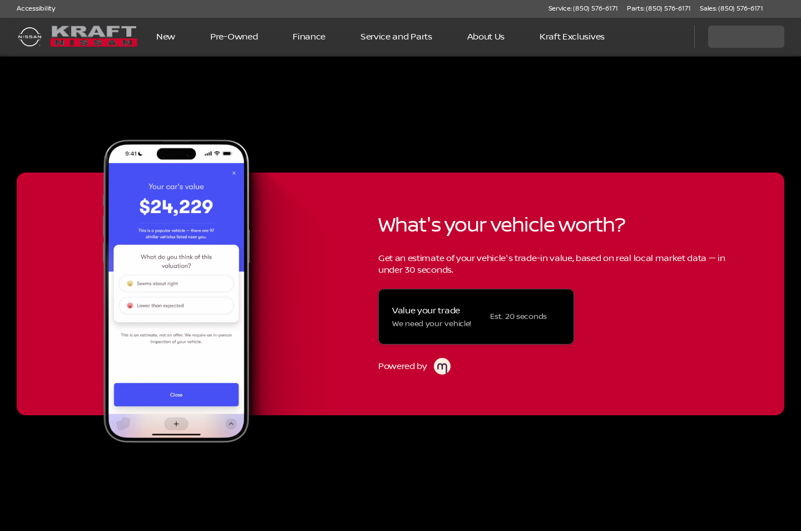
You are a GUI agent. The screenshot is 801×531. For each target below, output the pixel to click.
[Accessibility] (30, 9)
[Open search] (672, 37)
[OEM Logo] (30, 37)
